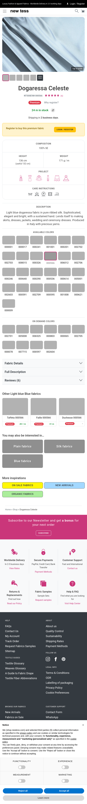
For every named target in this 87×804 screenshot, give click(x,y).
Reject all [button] (23, 791)
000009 (9, 310)
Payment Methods (43, 572)
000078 (9, 351)
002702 (78, 247)
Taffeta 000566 (15, 417)
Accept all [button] (64, 791)
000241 (36, 247)
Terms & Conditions (57, 672)
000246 (9, 278)
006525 (36, 336)
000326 (36, 262)
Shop (15, 509)
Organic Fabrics (22, 494)
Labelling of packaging (59, 682)
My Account (12, 636)
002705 (78, 336)
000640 (23, 278)
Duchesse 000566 (72, 417)
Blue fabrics (22, 461)
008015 (23, 262)
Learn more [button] (43, 798)
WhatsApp (52, 717)
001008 (64, 294)
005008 (23, 336)
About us (51, 626)
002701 (9, 336)
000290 (36, 278)
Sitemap (10, 651)
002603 (9, 294)
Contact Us (11, 631)
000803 (50, 336)
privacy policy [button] (26, 733)
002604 (50, 351)
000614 (64, 278)
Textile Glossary (14, 663)
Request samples (43, 600)
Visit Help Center (72, 603)
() (62, 95)
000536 (50, 278)
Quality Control (55, 631)
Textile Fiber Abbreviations (21, 678)
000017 (23, 247)
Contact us (72, 568)
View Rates (14, 568)
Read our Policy (14, 603)
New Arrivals (64, 485)
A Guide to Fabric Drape (19, 673)
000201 (64, 247)
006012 (64, 262)
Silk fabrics (64, 446)
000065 (64, 336)
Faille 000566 (43, 417)
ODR (48, 677)
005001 (78, 278)
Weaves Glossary (15, 668)
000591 (23, 294)
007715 (23, 351)
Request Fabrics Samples (20, 646)
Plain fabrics (23, 446)
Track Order (12, 641)
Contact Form (54, 712)
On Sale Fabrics (22, 485)
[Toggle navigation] (4, 11)
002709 (36, 294)
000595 (50, 294)
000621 (78, 294)
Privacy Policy (54, 687)
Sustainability (54, 636)
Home (8, 509)
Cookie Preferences (57, 692)
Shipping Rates (55, 641)
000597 (36, 351)
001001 (50, 247)
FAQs (8, 626)
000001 (9, 247)
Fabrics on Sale (14, 717)
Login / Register (65, 130)
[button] (43, 363)
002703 (9, 262)
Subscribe (43, 533)
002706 (78, 262)
